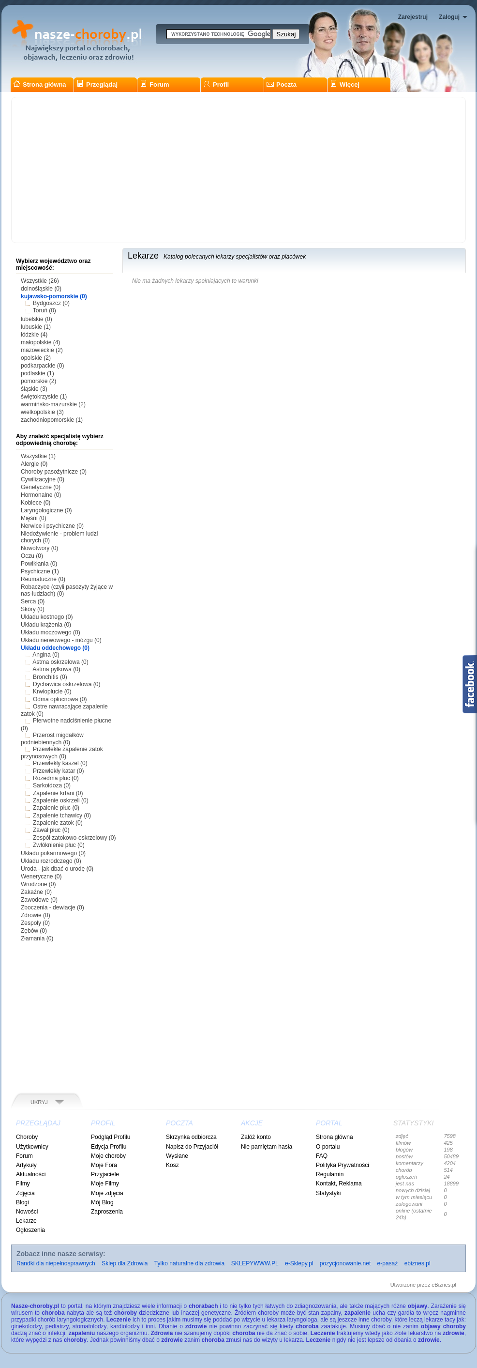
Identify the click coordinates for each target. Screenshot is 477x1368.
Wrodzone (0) (38, 884)
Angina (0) (45, 654)
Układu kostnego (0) (47, 617)
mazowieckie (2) (42, 350)
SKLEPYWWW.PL (255, 1263)
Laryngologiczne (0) (46, 510)
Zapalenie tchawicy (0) (62, 815)
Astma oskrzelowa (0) (60, 662)
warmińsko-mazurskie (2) (53, 404)
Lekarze (26, 1220)
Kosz (172, 1165)
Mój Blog (102, 1202)
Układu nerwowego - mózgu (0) (61, 640)
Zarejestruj (413, 17)
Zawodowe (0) (39, 899)
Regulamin (329, 1174)
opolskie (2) (36, 357)
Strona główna (39, 84)
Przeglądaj (97, 84)
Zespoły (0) (35, 923)
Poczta (282, 84)
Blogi (22, 1202)
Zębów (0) (34, 930)
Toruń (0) (44, 310)
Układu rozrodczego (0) (51, 861)
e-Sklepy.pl (299, 1263)
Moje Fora (104, 1165)
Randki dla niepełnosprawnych (55, 1263)
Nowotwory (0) (39, 548)
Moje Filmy (105, 1183)
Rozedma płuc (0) (56, 778)
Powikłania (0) (39, 563)
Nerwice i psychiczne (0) (52, 526)
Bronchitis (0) (50, 677)
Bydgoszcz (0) (51, 303)
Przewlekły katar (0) (58, 771)
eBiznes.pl (444, 1285)
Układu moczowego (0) (50, 632)
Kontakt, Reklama (339, 1183)
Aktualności (30, 1174)
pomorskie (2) (38, 381)
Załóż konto (256, 1137)
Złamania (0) (37, 938)
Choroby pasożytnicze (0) (54, 471)
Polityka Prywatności (342, 1165)
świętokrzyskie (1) (44, 396)
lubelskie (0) (36, 319)
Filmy (23, 1183)
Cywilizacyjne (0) (42, 479)
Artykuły (26, 1165)
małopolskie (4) (40, 342)
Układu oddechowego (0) (55, 648)
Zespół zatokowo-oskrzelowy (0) (74, 837)
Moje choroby (108, 1156)
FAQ (322, 1156)
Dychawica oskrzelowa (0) (66, 684)
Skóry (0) (33, 609)
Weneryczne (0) (41, 876)
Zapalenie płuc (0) (56, 807)
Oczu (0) (32, 556)
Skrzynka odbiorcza (191, 1137)
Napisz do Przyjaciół (192, 1146)
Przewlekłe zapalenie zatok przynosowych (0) (62, 753)
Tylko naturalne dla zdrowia (189, 1263)
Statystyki (328, 1193)
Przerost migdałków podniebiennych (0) (52, 739)
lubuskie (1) (36, 326)
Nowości (27, 1211)
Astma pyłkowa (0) (56, 669)
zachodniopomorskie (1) (52, 419)
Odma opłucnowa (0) (60, 699)
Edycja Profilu (108, 1146)
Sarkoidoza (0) (52, 785)
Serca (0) (33, 601)
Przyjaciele (105, 1174)
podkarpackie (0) (42, 365)
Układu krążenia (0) (46, 624)
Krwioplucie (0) (52, 691)
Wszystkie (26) (40, 280)
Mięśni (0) (33, 518)
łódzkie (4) (34, 334)
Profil (216, 84)
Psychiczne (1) (40, 571)
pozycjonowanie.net (345, 1263)
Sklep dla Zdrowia (125, 1263)
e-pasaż (387, 1263)
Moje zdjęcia (107, 1193)
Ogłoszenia (30, 1230)
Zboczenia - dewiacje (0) (52, 907)
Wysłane (177, 1156)
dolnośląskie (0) (41, 288)
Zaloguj (449, 17)
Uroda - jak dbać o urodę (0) (57, 868)
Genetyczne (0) (40, 487)
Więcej (344, 84)
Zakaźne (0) (36, 892)
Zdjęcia (25, 1193)
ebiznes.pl (417, 1263)
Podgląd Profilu (110, 1137)
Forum (154, 84)
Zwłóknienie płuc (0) (59, 845)
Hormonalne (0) (41, 495)
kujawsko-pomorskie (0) (54, 296)
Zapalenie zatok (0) (58, 822)
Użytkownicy (32, 1146)
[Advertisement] (238, 170)
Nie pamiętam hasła (266, 1146)
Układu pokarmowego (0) (53, 853)
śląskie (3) (34, 388)
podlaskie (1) (37, 373)
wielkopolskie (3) (42, 412)
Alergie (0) (34, 464)
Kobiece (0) (35, 502)
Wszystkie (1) (38, 456)
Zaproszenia (107, 1211)
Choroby (27, 1137)
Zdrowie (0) (35, 915)
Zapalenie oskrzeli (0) (61, 800)
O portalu (328, 1146)
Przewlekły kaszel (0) (60, 763)
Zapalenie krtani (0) (58, 793)
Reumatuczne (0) (43, 579)
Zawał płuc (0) (51, 830)
